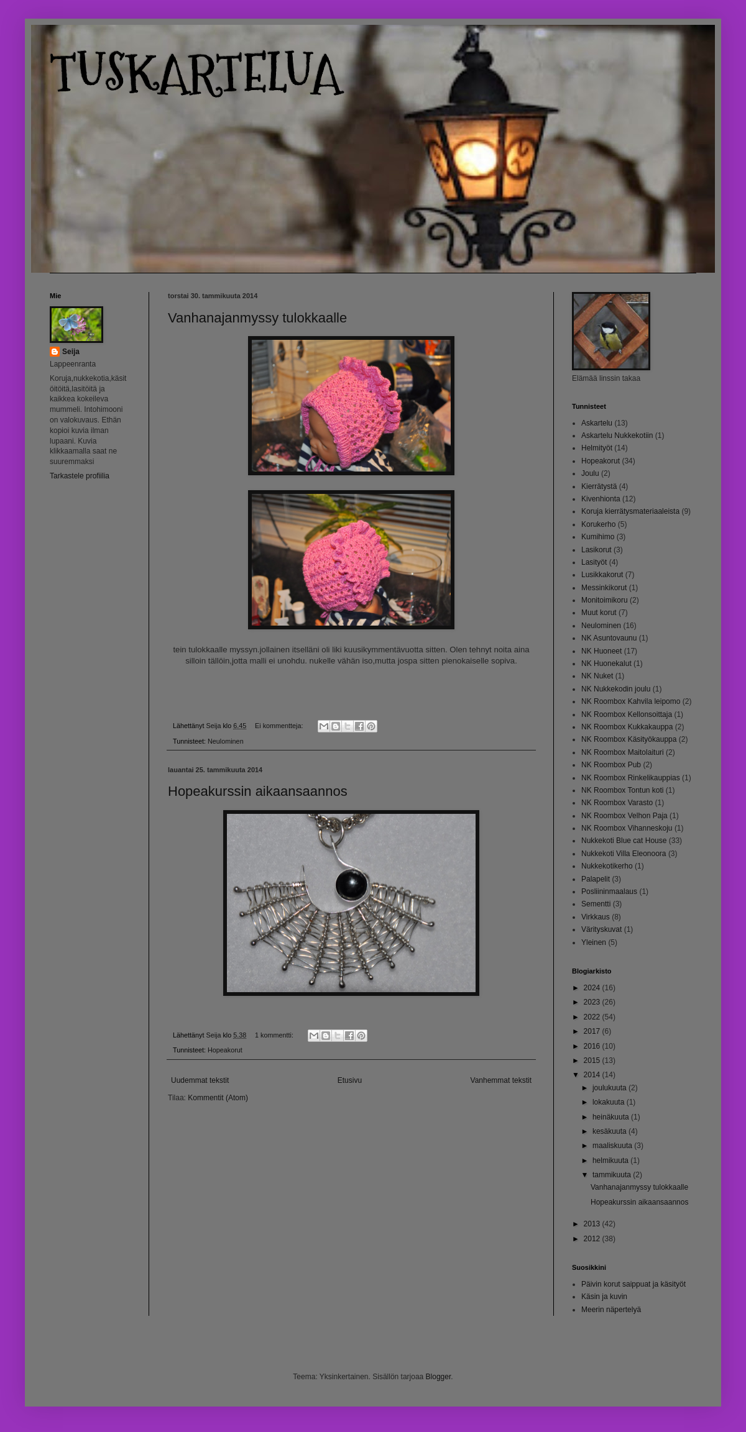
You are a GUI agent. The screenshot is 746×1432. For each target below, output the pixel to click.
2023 (593, 1002)
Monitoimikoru (604, 600)
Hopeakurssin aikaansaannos (258, 791)
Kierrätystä (599, 486)
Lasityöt (594, 562)
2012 (593, 1238)
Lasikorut (596, 549)
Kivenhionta (600, 499)
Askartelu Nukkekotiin (617, 435)
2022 (593, 1017)
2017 (593, 1031)
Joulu (590, 473)
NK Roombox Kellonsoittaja (626, 714)
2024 (593, 987)
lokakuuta (609, 1102)
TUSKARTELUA (195, 73)
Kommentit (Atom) (218, 1097)
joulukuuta (610, 1087)
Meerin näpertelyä (611, 1309)
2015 (593, 1060)
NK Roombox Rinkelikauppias (630, 777)
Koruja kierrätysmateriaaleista (630, 511)
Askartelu (596, 423)
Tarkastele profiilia (79, 476)
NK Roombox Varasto (617, 802)
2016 (593, 1046)
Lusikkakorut (602, 574)
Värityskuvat (601, 929)
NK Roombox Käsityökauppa (628, 739)
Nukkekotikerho (607, 866)
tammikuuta (612, 1174)
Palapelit (595, 879)
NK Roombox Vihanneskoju (627, 828)
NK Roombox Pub (611, 764)
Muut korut (599, 612)
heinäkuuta (611, 1117)
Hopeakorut (225, 1050)
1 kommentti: (275, 1035)
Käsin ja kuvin (604, 1296)
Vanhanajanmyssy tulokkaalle (257, 318)
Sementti (595, 904)
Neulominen (226, 741)
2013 (593, 1224)
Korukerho (598, 524)
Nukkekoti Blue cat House (623, 840)
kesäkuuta (610, 1131)
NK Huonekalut (606, 663)
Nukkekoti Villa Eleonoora (623, 853)
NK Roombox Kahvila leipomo (630, 701)
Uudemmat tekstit (200, 1080)
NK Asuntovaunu (609, 638)
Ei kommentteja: (280, 725)
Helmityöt (596, 448)
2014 (593, 1074)
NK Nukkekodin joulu (615, 689)
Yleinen (593, 942)
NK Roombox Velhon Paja (624, 815)
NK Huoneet (601, 651)
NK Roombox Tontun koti (622, 790)
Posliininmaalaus (609, 891)
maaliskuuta (613, 1145)
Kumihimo (597, 536)
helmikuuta (611, 1160)
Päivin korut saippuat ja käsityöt (633, 1284)
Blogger (438, 1376)
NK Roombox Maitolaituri (622, 752)
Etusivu (350, 1080)
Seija (71, 351)
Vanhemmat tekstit (501, 1080)
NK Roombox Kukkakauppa (627, 727)
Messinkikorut (604, 587)
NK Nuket (597, 676)
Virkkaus (595, 917)
